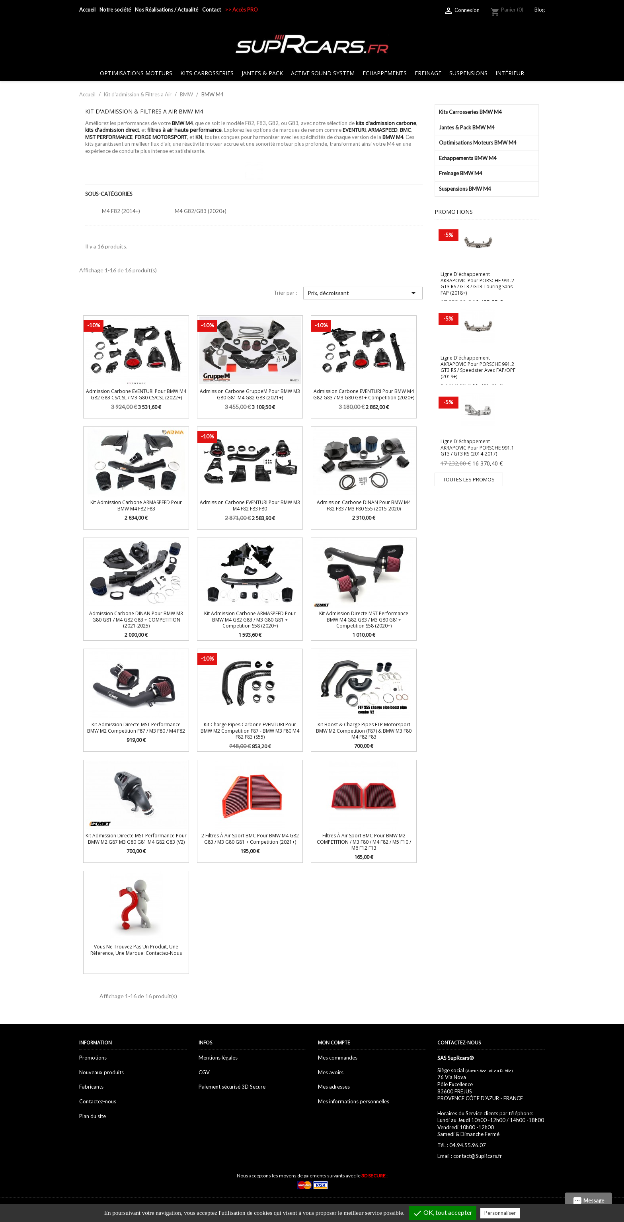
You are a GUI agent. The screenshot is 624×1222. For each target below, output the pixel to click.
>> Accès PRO (241, 9)
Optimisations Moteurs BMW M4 (478, 142)
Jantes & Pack (262, 73)
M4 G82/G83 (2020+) (200, 211)
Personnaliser (500, 1213)
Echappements (385, 73)
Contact (211, 9)
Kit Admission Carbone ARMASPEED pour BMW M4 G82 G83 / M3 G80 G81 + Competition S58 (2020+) (250, 619)
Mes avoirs (330, 1072)
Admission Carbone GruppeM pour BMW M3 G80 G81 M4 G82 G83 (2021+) (250, 394)
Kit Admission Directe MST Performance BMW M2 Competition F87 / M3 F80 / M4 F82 (136, 727)
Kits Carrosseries (207, 73)
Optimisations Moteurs (136, 73)
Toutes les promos (469, 479)
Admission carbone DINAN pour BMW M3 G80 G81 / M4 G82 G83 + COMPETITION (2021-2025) (136, 619)
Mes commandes (337, 1057)
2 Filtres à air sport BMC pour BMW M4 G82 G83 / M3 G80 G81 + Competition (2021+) (250, 838)
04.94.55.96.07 (467, 1145)
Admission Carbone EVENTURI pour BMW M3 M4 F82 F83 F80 (250, 505)
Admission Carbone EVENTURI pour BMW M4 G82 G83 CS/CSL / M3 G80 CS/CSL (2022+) (136, 394)
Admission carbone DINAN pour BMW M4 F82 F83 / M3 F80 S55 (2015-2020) (364, 505)
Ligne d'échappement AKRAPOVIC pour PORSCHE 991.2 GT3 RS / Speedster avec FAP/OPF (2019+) (478, 366)
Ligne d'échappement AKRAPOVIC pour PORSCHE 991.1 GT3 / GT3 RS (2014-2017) (477, 447)
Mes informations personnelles (353, 1101)
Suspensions (468, 73)
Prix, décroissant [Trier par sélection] (363, 293)
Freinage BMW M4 (460, 173)
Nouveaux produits (101, 1072)
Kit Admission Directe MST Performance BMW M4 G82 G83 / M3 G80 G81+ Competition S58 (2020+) (363, 619)
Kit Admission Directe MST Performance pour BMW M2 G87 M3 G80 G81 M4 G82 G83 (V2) (136, 838)
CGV (204, 1072)
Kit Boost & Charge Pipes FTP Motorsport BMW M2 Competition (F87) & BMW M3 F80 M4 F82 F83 (363, 730)
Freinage (428, 73)
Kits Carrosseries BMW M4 (470, 112)
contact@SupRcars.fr (477, 1156)
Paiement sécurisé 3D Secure (232, 1086)
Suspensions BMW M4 (465, 189)
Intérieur (509, 73)
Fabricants (91, 1086)
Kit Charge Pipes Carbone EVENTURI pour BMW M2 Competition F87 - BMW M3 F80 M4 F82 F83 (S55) (250, 730)
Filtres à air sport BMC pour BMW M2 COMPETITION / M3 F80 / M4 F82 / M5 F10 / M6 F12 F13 (364, 841)
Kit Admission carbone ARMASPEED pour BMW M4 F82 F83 (136, 505)
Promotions (93, 1057)
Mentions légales (218, 1057)
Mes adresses (334, 1086)
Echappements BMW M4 (468, 158)
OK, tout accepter (442, 1213)
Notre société (115, 9)
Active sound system (323, 73)
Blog (539, 9)
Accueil (87, 9)
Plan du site (92, 1116)
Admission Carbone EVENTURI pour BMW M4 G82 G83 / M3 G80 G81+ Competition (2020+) (363, 394)
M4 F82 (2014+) (121, 211)
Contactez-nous (97, 1101)
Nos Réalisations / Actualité (166, 9)
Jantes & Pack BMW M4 (467, 127)
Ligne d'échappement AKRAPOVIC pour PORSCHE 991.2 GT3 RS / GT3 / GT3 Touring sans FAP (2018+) (477, 283)
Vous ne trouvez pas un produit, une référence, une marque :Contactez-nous (136, 949)
